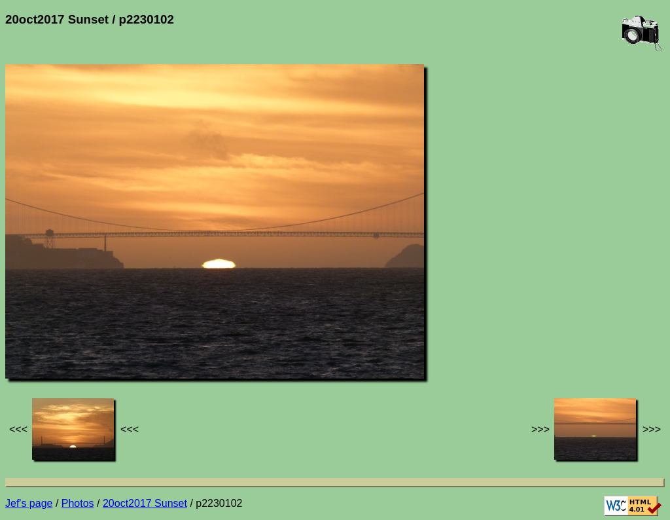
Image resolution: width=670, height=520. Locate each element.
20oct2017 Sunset (145, 503)
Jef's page (28, 503)
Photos (78, 503)
